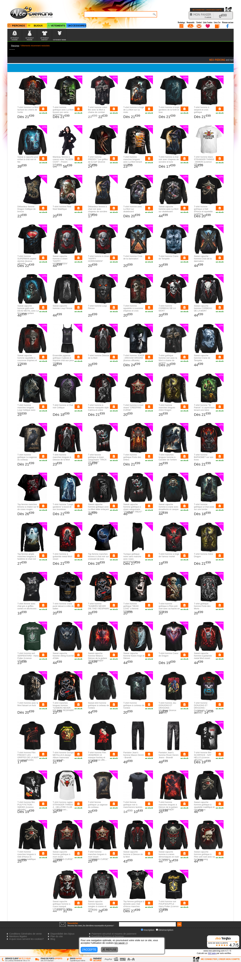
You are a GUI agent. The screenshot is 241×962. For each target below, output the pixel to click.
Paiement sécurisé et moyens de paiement (114, 933)
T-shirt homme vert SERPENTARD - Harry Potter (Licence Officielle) (28, 657)
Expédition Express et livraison (108, 936)
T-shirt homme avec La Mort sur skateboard (132, 209)
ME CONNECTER (198, 10)
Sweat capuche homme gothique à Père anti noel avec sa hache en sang (204, 855)
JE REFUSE (109, 949)
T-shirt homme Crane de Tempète (168, 257)
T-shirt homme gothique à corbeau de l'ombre (133, 705)
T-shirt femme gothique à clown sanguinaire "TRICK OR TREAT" (97, 458)
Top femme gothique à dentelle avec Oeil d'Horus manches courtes (133, 905)
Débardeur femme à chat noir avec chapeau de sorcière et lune (97, 210)
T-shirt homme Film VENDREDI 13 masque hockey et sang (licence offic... (97, 756)
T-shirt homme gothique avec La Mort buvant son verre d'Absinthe (63, 111)
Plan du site (56, 936)
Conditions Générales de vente (25, 933)
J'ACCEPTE (89, 949)
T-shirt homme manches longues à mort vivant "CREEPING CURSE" (98, 855)
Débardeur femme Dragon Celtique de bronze (26, 209)
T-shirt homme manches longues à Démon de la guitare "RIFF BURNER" (168, 806)
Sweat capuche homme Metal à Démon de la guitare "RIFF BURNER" (97, 657)
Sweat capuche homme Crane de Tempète (202, 358)
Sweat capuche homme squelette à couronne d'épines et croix (27, 359)
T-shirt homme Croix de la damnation (132, 257)
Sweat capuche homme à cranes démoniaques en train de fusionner (169, 855)
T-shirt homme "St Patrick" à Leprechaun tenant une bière (204, 407)
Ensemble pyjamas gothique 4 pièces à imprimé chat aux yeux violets (63, 359)
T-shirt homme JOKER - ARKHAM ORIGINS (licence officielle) (133, 358)
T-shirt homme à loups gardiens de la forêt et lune (169, 109)
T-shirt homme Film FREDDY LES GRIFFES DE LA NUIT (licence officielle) (28, 756)
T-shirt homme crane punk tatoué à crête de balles (63, 606)
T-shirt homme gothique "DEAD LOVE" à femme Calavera (131, 607)
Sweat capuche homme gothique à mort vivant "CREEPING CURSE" (63, 855)
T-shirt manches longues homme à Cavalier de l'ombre (168, 457)
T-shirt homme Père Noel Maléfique (62, 207)
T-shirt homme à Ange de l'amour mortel (169, 555)
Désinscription (164, 930)
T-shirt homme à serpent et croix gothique (201, 109)
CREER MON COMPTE (214, 10)
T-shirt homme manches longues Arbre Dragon (167, 407)
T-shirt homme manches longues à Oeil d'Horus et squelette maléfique (26, 855)
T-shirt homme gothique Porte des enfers (132, 457)
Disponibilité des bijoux (62, 933)
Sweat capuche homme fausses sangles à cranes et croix (97, 905)
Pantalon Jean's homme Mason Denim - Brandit (133, 755)
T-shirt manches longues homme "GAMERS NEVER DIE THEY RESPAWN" (63, 707)
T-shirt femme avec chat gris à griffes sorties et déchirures (26, 606)
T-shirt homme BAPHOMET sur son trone (203, 457)
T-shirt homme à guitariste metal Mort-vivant (62, 556)
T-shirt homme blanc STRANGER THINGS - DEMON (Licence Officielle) (204, 161)
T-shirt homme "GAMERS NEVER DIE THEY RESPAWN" (98, 606)
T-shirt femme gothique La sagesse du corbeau (97, 804)
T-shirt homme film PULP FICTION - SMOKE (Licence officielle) (26, 806)
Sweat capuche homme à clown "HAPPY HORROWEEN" (60, 260)
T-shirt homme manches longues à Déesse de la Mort (62, 457)
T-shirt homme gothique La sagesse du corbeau (27, 457)
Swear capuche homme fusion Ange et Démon (133, 655)
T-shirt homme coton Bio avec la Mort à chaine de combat (97, 109)
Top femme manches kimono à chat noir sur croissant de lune (98, 556)
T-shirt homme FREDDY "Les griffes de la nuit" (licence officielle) (98, 161)
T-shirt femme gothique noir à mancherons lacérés (132, 804)
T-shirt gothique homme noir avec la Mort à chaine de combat (168, 359)
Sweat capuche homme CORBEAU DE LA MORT (203, 308)
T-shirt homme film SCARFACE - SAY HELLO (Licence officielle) (202, 756)
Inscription (147, 930)
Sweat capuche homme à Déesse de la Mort (133, 854)
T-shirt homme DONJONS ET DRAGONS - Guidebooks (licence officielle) (203, 708)
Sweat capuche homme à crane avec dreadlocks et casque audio (169, 508)
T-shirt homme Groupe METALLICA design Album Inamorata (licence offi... (63, 756)
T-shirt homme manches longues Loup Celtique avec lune (26, 409)
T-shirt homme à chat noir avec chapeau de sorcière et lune (169, 159)
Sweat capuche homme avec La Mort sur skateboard (168, 209)
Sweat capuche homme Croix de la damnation (203, 258)
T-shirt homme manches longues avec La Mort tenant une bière (132, 161)
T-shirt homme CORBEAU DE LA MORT (167, 308)
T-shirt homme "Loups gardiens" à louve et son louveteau (63, 507)
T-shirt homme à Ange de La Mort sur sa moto (133, 109)
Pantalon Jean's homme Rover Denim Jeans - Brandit (169, 755)
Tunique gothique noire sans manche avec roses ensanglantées (132, 558)
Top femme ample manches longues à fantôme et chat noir (26, 556)
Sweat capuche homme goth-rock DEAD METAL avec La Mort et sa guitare (28, 309)
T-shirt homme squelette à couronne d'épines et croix (133, 308)
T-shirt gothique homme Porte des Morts (202, 606)
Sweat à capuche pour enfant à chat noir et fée (27, 159)
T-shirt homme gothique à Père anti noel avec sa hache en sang (169, 607)
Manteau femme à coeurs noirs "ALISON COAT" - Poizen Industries (63, 161)
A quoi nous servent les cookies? (26, 939)
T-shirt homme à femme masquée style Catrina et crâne (98, 407)
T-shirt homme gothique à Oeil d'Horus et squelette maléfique (203, 210)
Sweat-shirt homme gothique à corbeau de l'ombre (98, 705)
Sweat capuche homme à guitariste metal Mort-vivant (203, 655)
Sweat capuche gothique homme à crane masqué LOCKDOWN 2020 (61, 905)
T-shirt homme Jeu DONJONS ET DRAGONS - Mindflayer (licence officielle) (167, 708)
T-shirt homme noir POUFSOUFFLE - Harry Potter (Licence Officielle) (169, 905)
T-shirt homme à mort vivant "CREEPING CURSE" (133, 407)
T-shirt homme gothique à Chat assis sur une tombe (204, 507)
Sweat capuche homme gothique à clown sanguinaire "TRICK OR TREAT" (132, 508)
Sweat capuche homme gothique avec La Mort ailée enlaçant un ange (98, 508)
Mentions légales (18, 936)
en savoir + (121, 943)
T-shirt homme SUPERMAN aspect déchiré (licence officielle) (26, 260)
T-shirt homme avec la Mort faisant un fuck (27, 704)
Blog (52, 939)
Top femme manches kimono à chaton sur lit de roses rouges (28, 507)
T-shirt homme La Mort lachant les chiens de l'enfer (28, 109)
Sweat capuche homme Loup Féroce (62, 307)
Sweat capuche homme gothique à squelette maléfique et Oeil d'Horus (204, 806)
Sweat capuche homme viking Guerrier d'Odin (63, 655)
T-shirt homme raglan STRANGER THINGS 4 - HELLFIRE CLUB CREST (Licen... (63, 806)
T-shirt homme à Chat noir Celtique (63, 406)
